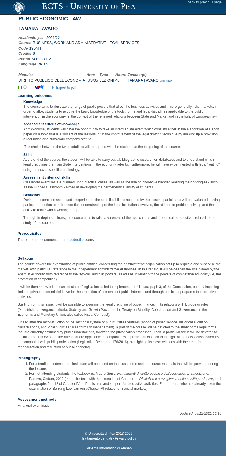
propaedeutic (72, 240)
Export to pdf (64, 88)
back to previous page (205, 2)
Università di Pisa (101, 434)
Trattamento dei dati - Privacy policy (108, 438)
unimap (166, 80)
